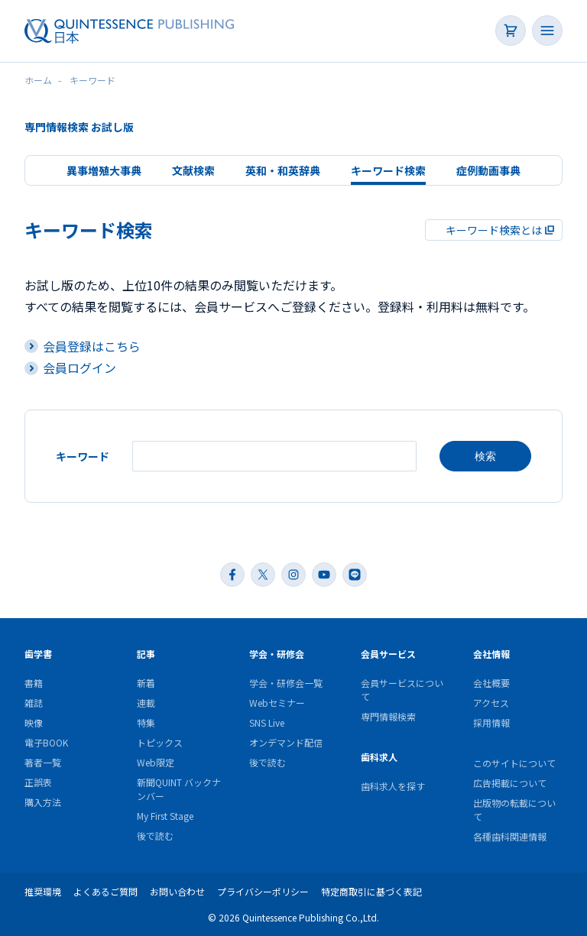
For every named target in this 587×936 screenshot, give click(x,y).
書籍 (33, 681)
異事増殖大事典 (103, 170)
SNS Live (266, 721)
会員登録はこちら (92, 346)
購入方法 (42, 801)
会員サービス (388, 652)
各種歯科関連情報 (509, 835)
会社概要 (491, 681)
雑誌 (33, 701)
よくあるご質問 (105, 890)
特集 (146, 721)
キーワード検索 (388, 170)
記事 (146, 652)
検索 (485, 455)
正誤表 (38, 781)
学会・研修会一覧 (286, 681)
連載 (146, 701)
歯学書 (38, 652)
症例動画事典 (488, 170)
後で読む (155, 834)
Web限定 (155, 761)
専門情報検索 (388, 715)
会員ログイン (79, 367)
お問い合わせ (177, 890)
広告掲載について (509, 782)
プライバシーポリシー (263, 890)
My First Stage (165, 814)
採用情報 (491, 721)
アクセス (491, 701)
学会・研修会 (276, 652)
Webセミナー (277, 701)
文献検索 (193, 170)
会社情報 (491, 652)
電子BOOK (46, 741)
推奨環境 (42, 890)
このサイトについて (514, 762)
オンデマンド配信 (286, 741)
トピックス (160, 741)
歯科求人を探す (393, 785)
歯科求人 (379, 756)
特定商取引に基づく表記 (371, 890)
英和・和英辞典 (282, 170)
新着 (146, 681)
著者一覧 (42, 761)
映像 (33, 721)
